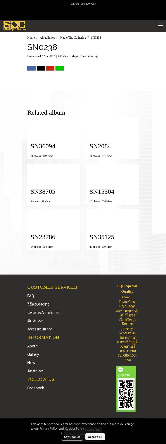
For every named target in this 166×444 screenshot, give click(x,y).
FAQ (30, 296)
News (32, 362)
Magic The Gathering (84, 56)
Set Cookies (72, 437)
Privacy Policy (48, 428)
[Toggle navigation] (160, 26)
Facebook (35, 388)
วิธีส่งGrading (38, 304)
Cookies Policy (74, 428)
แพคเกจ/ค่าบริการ (43, 312)
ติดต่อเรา (35, 320)
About (32, 346)
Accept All (95, 437)
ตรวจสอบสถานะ (41, 329)
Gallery (33, 354)
